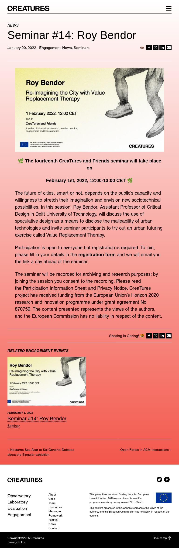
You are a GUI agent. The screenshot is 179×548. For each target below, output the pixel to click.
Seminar (13, 425)
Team (51, 503)
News (67, 47)
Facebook (167, 479)
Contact (53, 528)
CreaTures (30, 8)
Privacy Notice (112, 288)
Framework (55, 515)
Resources (55, 507)
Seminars (82, 47)
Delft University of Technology (65, 214)
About (52, 494)
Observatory (19, 495)
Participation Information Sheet (55, 288)
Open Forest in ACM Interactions (144, 449)
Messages (55, 511)
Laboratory (17, 502)
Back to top (162, 538)
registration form (97, 254)
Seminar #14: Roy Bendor (36, 418)
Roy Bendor (85, 207)
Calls (51, 498)
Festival (53, 519)
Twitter (159, 479)
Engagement (49, 47)
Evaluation (17, 508)
